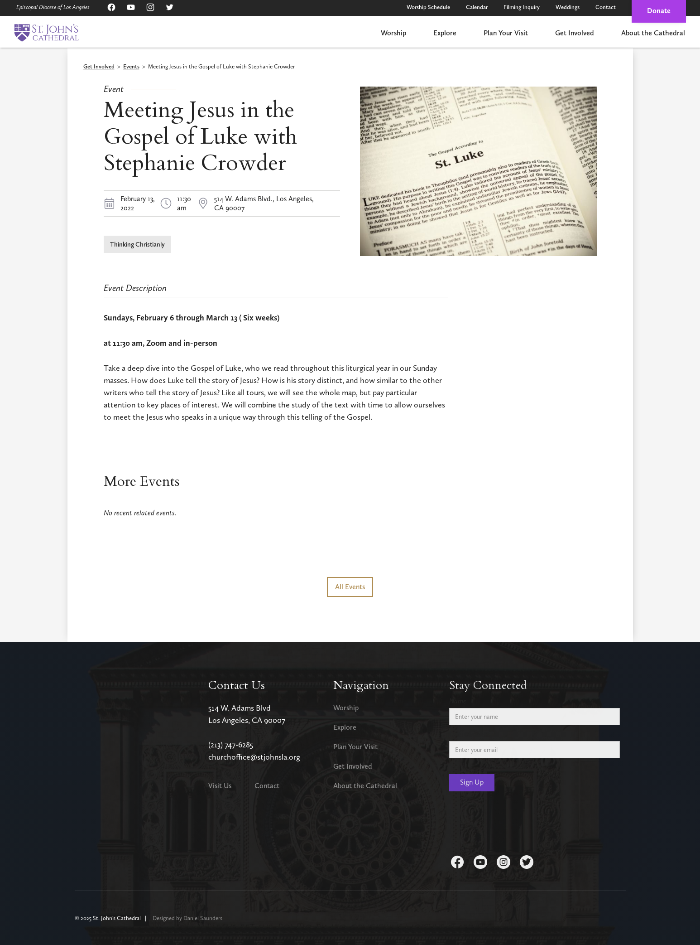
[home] (46, 32)
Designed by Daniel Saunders (187, 918)
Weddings (568, 7)
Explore (444, 33)
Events (131, 67)
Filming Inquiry (521, 7)
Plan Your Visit (506, 33)
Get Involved (574, 33)
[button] (393, 33)
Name (457, 701)
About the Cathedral (653, 33)
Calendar (477, 7)
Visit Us (219, 785)
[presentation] (518, 825)
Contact (605, 7)
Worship (393, 33)
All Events (350, 586)
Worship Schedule (428, 7)
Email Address (469, 734)
